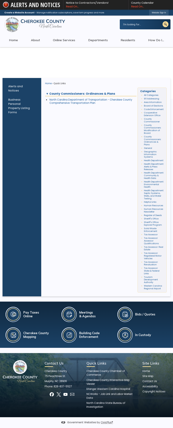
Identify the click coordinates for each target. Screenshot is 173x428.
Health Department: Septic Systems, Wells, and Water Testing (154, 194)
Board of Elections (153, 105)
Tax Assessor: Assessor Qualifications (151, 241)
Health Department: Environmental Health (154, 184)
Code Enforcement (154, 109)
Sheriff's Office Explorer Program (153, 223)
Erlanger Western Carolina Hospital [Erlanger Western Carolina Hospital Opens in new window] (108, 389)
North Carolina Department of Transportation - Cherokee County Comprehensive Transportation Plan (91, 101)
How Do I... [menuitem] (156, 40)
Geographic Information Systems (150, 154)
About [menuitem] (35, 40)
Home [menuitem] (13, 40)
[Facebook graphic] (52, 394)
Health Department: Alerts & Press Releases (154, 167)
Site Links (150, 363)
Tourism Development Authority (151, 280)
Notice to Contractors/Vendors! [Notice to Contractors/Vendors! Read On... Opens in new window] (95, 5)
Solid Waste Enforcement (150, 230)
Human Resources (153, 205)
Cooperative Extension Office (152, 114)
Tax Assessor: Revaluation (151, 263)
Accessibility (150, 386)
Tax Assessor (151, 234)
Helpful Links (150, 201)
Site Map (147, 376)
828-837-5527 (63, 386)
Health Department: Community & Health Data (154, 175)
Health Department (153, 160)
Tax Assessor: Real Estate (153, 248)
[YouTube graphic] (65, 394)
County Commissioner (152, 120)
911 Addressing (151, 98)
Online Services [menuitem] (64, 40)
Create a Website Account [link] (19, 12)
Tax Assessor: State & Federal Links (151, 271)
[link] (159, 13)
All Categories (151, 95)
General (148, 148)
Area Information (153, 102)
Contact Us (149, 381)
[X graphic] (59, 394)
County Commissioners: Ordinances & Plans (152, 140)
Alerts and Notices (15, 88)
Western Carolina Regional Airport (153, 287)
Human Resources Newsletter (153, 210)
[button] (165, 24)
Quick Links (96, 363)
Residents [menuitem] (128, 40)
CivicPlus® (107, 422)
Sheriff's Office (151, 218)
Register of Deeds (153, 215)
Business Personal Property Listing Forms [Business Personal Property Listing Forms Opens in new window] (19, 106)
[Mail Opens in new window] (72, 394)
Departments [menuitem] (98, 40)
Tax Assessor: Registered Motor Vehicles (153, 256)
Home (48, 83)
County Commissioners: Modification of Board (152, 129)
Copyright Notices (153, 391)
